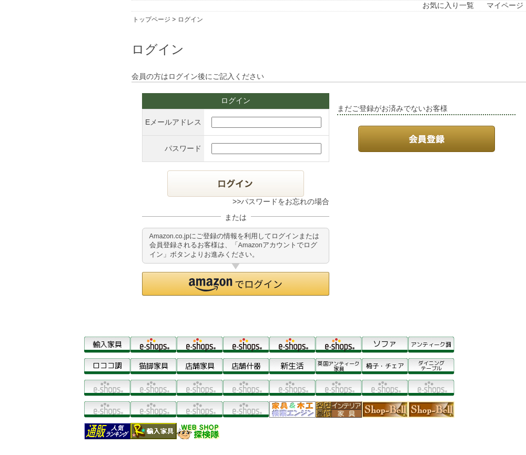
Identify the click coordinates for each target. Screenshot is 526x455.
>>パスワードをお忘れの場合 (280, 201)
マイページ (505, 5)
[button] (235, 284)
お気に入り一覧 (448, 5)
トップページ (151, 19)
